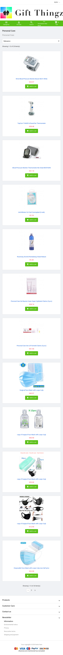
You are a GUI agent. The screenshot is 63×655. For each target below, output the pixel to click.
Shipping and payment (11, 635)
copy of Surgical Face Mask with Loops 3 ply (31, 434)
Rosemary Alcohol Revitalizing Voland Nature (31, 257)
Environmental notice (11, 624)
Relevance (32, 41)
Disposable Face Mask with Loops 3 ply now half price (31, 568)
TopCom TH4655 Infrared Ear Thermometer (32, 123)
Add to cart (31, 86)
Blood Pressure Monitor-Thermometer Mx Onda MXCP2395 (31, 168)
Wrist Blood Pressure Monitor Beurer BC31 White (31, 79)
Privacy (6, 628)
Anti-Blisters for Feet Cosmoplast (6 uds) (31, 212)
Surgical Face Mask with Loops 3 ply (31, 390)
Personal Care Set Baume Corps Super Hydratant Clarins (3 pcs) (31, 301)
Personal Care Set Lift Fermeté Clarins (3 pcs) (31, 346)
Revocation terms (9, 631)
